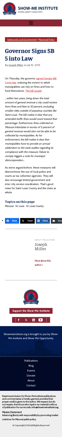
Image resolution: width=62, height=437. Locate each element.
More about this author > (43, 262)
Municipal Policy (47, 39)
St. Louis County (35, 206)
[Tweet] (27, 221)
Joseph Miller (16, 65)
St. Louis (19, 206)
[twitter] (26, 319)
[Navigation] (31, 22)
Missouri (9, 206)
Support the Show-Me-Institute (31, 310)
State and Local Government (22, 39)
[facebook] (18, 319)
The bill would (33, 90)
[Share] (12, 221)
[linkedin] (33, 319)
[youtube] (41, 319)
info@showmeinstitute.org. (45, 407)
